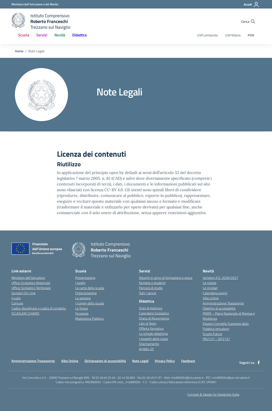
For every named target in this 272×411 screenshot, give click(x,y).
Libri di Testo (147, 323)
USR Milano (233, 35)
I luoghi (80, 282)
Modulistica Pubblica (89, 318)
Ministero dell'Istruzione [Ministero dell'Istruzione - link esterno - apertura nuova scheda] (28, 277)
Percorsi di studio (151, 287)
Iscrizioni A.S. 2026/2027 (220, 277)
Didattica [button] (79, 35)
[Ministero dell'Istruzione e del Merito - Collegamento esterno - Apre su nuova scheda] (34, 4)
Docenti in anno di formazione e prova (165, 277)
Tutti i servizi (147, 293)
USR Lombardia (207, 35)
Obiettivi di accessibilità (219, 308)
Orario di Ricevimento (154, 318)
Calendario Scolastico (154, 313)
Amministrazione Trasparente (223, 303)
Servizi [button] (41, 35)
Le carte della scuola (89, 287)
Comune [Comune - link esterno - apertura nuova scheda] (17, 303)
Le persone (83, 298)
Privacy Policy (165, 360)
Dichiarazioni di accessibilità (105, 360)
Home (19, 51)
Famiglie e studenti (152, 282)
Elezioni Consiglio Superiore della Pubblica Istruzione (226, 326)
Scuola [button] (23, 35)
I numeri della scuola (89, 303)
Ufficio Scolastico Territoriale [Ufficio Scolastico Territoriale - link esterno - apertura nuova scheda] (31, 287)
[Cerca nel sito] (248, 21)
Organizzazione (86, 293)
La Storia (81, 308)
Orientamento (149, 343)
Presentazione (85, 277)
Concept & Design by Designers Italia (213, 394)
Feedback (188, 360)
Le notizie (209, 282)
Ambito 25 (146, 348)
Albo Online (69, 360)
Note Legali (140, 360)
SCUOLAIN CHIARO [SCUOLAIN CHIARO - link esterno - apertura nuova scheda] (25, 313)
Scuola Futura (212, 333)
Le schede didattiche (153, 333)
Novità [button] (59, 35)
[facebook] (259, 362)
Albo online (211, 298)
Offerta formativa (151, 328)
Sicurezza (81, 313)
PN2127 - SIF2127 (216, 338)
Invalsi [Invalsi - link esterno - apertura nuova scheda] (16, 298)
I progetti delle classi (153, 338)
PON (251, 35)
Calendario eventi (215, 293)
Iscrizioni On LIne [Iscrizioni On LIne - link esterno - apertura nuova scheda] (23, 293)
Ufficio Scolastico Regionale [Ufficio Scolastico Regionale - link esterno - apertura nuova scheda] (30, 282)
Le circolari (210, 287)
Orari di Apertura (150, 308)
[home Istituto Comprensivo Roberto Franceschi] (40, 21)
